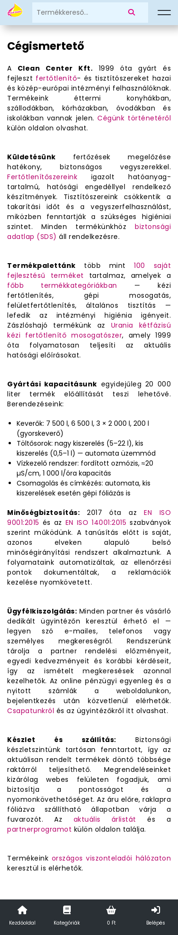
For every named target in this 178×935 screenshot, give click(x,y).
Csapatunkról (30, 710)
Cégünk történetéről (134, 118)
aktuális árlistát (105, 819)
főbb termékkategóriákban (62, 285)
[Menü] (164, 13)
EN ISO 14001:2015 (96, 522)
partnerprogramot (39, 829)
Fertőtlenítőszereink (42, 177)
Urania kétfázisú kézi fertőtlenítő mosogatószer (89, 330)
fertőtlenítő (56, 78)
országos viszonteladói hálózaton (111, 858)
